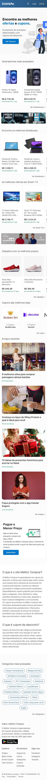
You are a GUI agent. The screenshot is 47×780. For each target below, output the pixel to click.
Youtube (35, 759)
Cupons (20, 763)
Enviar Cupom (7, 759)
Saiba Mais (11, 552)
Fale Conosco (7, 763)
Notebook (39, 681)
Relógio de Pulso (34, 670)
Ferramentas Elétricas (18, 697)
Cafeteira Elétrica (16, 686)
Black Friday (7, 756)
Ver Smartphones (38, 107)
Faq (3, 777)
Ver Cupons (11, 41)
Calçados (8, 681)
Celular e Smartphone (14, 670)
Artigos (5, 753)
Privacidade (11, 777)
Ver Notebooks (39, 176)
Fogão (23, 708)
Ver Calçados (40, 297)
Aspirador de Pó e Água (33, 692)
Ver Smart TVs (39, 228)
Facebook (36, 753)
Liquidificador (32, 686)
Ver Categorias (39, 714)
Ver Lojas (41, 333)
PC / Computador (23, 681)
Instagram (36, 756)
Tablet (34, 697)
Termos (20, 777)
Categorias (21, 759)
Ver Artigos (40, 514)
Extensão (20, 766)
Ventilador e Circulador (17, 676)
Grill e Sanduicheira (11, 702)
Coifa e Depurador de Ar (34, 702)
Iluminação (35, 676)
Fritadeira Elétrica (11, 692)
